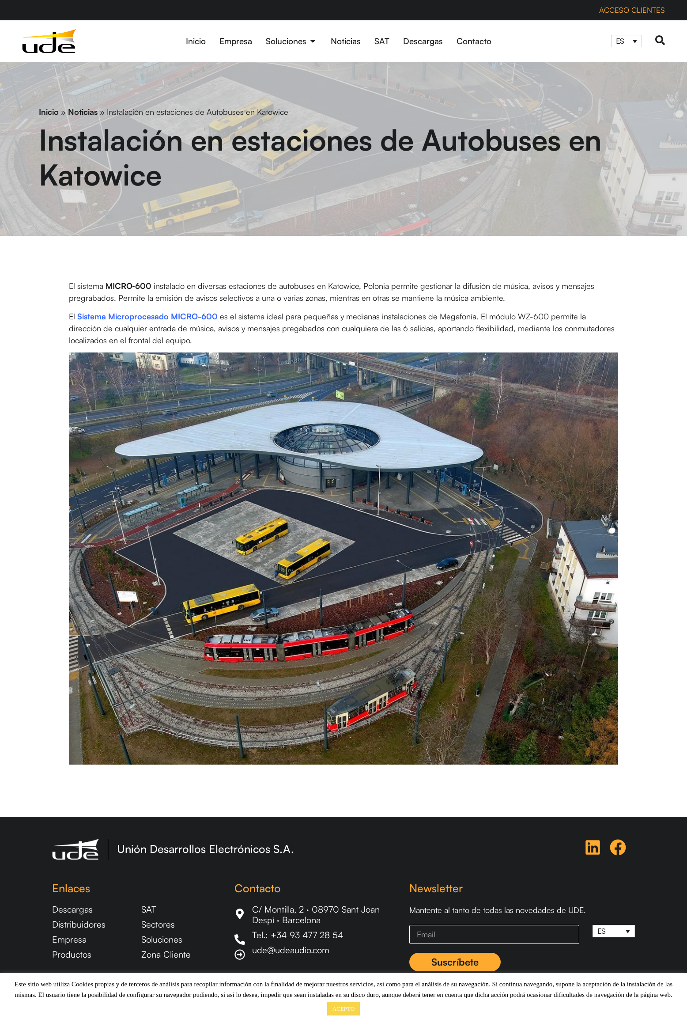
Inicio (49, 112)
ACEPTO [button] (343, 1008)
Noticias (83, 112)
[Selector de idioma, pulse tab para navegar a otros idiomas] (626, 41)
